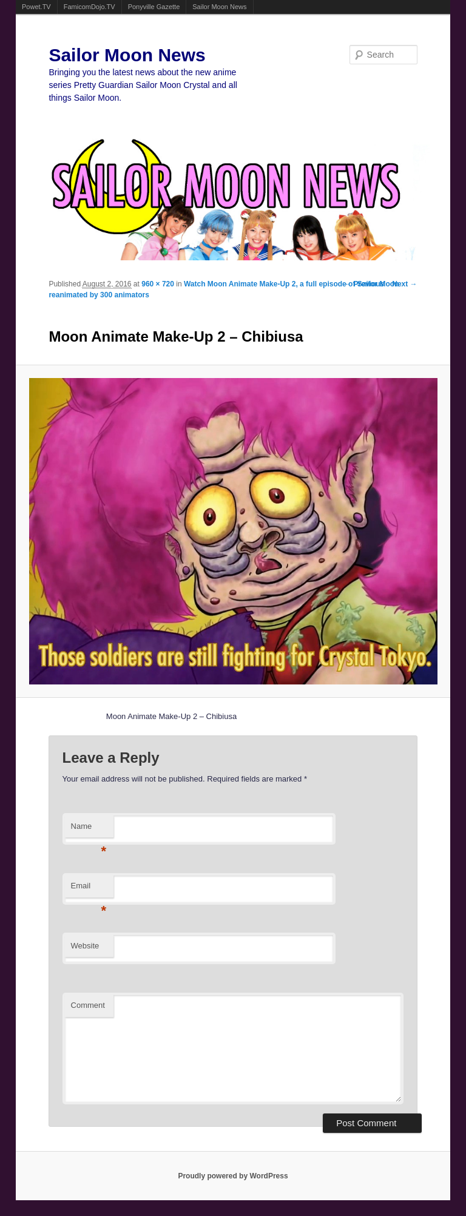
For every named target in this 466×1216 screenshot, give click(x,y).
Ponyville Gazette (154, 6)
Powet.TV (36, 6)
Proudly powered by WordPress (233, 1176)
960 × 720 (157, 284)
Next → (404, 284)
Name (89, 830)
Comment (88, 1005)
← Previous (364, 284)
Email (89, 889)
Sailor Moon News (219, 6)
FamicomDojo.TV (89, 6)
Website (85, 945)
